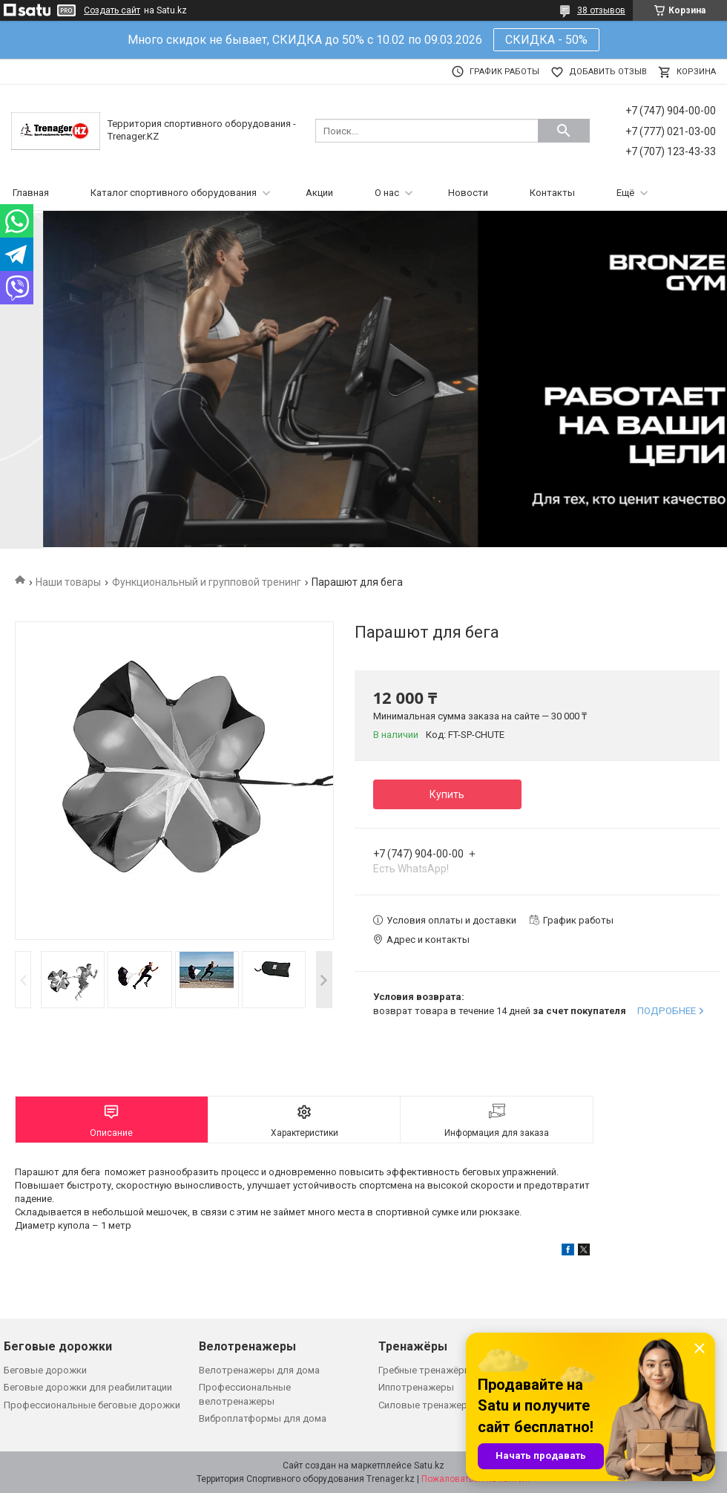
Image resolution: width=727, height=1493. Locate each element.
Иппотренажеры (416, 1387)
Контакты (552, 192)
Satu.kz (429, 1465)
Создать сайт (112, 10)
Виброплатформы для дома (262, 1418)
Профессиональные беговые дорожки (92, 1405)
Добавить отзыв (608, 71)
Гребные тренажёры (425, 1370)
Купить (447, 794)
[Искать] (564, 131)
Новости (468, 192)
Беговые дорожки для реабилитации (88, 1387)
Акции (319, 192)
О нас (387, 192)
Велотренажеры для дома (259, 1370)
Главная (31, 192)
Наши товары (68, 582)
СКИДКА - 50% (546, 40)
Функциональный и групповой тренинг (206, 582)
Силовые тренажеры (426, 1405)
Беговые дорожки (45, 1370)
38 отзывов (601, 10)
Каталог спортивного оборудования (174, 192)
